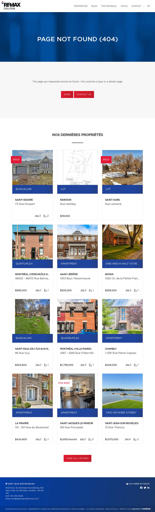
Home (67, 95)
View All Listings (77, 458)
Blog (94, 6)
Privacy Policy (112, 509)
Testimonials (109, 6)
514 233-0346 (16, 496)
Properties (80, 6)
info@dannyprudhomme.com (25, 499)
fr (148, 6)
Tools (124, 6)
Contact (136, 6)
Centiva (145, 509)
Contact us (84, 95)
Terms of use (125, 509)
